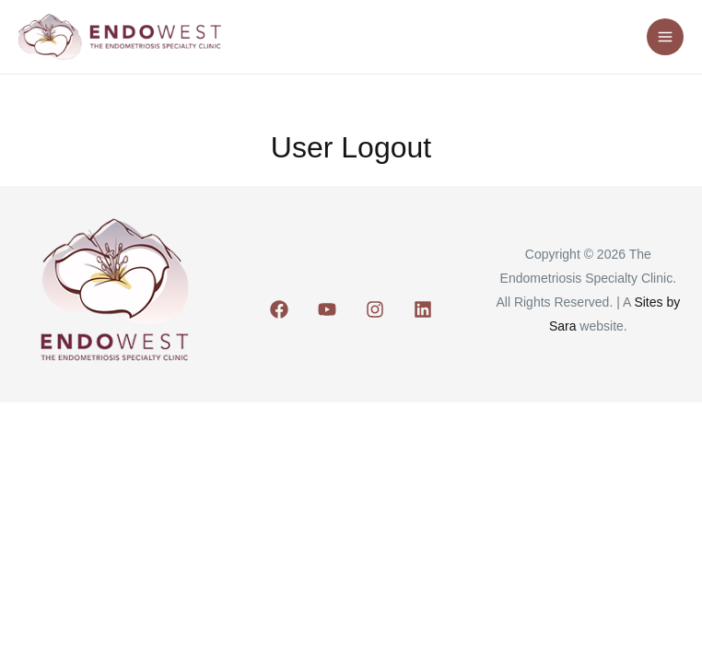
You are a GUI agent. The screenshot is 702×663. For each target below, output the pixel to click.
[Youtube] (327, 309)
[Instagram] (375, 309)
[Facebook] (279, 309)
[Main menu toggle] (665, 37)
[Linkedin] (423, 309)
